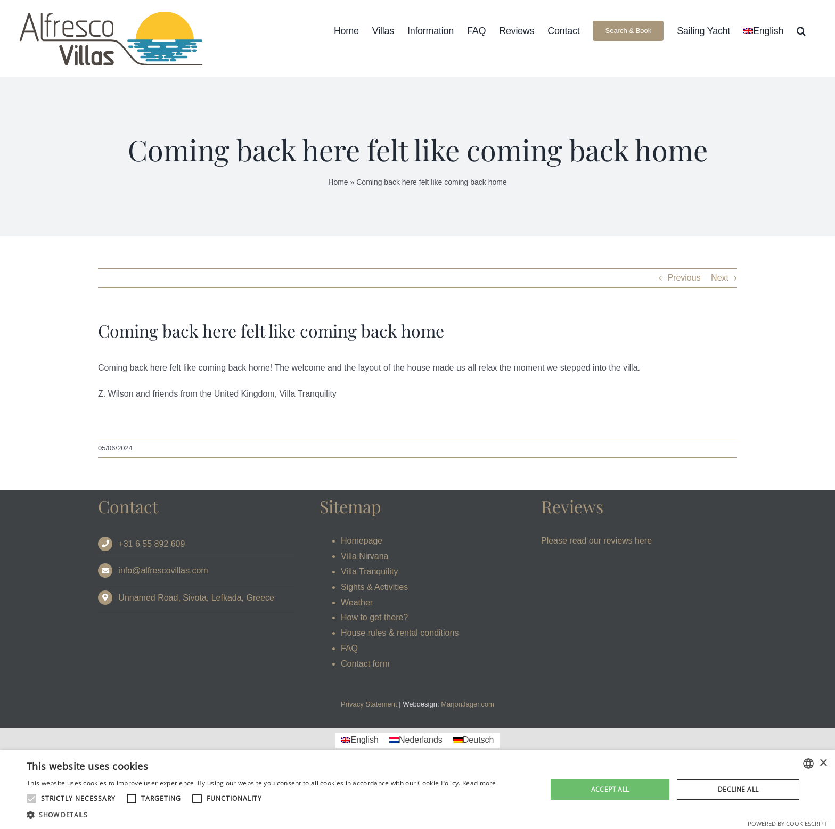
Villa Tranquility (369, 571)
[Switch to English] (359, 740)
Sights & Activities (374, 587)
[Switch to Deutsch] (474, 740)
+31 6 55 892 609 (151, 543)
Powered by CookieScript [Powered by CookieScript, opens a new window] (787, 823)
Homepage (361, 540)
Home (338, 182)
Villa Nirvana (365, 556)
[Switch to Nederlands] (416, 740)
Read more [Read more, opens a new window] (479, 782)
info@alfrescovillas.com (163, 570)
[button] (801, 30)
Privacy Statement (369, 704)
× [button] (823, 763)
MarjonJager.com (467, 704)
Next (719, 277)
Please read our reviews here (596, 540)
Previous (683, 277)
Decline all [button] (738, 789)
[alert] (417, 789)
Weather (357, 602)
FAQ (349, 648)
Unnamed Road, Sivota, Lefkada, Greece (196, 597)
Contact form (365, 663)
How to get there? (374, 617)
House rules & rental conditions (400, 632)
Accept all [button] (610, 789)
